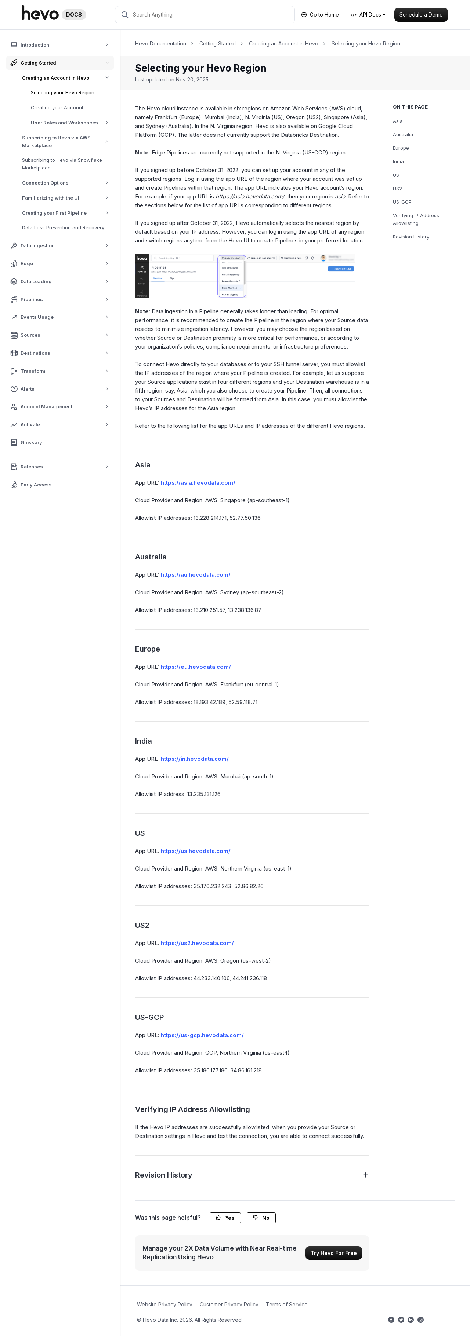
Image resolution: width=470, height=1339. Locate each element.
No (261, 1218)
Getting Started (217, 43)
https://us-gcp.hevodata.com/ (202, 1035)
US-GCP (402, 202)
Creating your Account (57, 107)
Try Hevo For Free (334, 1253)
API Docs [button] (366, 14)
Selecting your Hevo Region (62, 92)
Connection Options (67, 183)
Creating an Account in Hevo (68, 78)
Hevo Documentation (160, 43)
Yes (225, 1218)
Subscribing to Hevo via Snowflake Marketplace (62, 164)
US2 (397, 188)
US (396, 175)
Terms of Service (287, 1304)
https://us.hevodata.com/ (196, 850)
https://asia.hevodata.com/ (198, 482)
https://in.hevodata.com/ (195, 758)
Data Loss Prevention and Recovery (63, 227)
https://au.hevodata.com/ (196, 574)
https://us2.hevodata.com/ (197, 943)
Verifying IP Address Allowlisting (416, 219)
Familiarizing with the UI (67, 198)
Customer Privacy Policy (229, 1304)
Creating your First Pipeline (67, 213)
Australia (403, 134)
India (398, 161)
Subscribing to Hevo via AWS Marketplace (68, 141)
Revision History (411, 237)
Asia (398, 121)
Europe (401, 148)
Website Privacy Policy (164, 1304)
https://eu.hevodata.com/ (196, 666)
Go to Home (320, 14)
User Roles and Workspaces (72, 122)
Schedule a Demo (421, 14)
